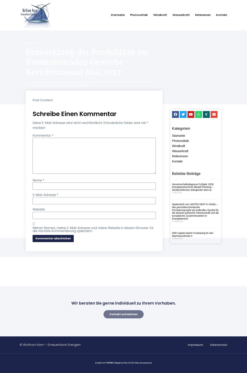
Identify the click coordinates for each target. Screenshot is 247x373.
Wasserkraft (181, 15)
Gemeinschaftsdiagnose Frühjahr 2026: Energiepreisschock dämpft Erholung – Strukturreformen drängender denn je (193, 187)
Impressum (195, 345)
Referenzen (203, 15)
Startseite (118, 15)
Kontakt (221, 15)
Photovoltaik (139, 15)
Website (39, 209)
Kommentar (43, 135)
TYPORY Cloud (112, 363)
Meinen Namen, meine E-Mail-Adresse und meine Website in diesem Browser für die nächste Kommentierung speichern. (93, 229)
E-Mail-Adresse (45, 194)
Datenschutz (218, 345)
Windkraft (160, 15)
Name (38, 180)
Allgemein (32, 43)
